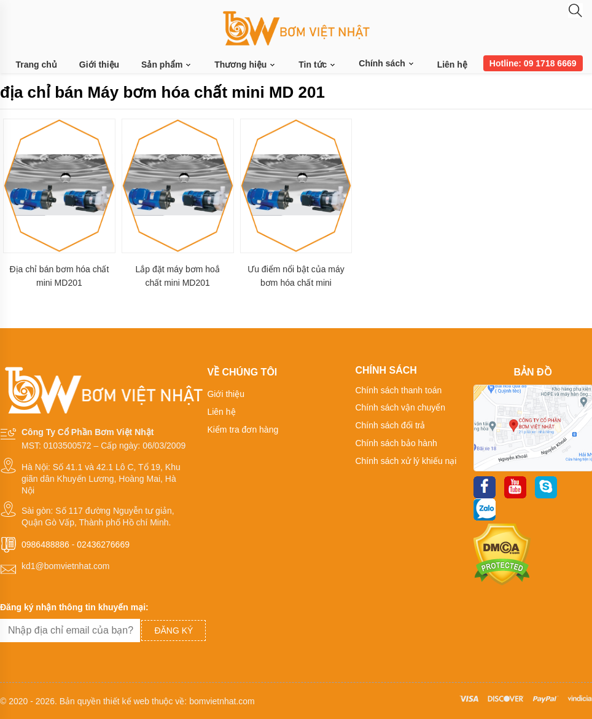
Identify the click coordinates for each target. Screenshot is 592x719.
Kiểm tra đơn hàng (242, 429)
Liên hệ (452, 64)
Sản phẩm (166, 65)
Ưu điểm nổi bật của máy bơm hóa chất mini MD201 (296, 276)
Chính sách (387, 63)
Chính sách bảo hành (396, 443)
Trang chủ (36, 64)
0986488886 (45, 544)
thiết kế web (126, 701)
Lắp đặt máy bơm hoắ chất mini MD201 (178, 276)
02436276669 (103, 544)
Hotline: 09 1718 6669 (533, 63)
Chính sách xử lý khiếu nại (405, 461)
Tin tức (317, 65)
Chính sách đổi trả (390, 425)
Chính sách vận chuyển (400, 407)
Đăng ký (173, 630)
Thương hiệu (245, 65)
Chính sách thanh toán (398, 390)
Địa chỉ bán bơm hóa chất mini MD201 (59, 276)
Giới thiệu (99, 64)
